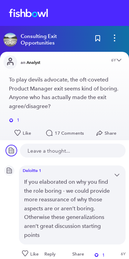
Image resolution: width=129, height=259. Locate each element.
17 (66, 133)
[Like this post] (23, 133)
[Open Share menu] (108, 133)
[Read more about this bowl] (45, 40)
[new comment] (73, 150)
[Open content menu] (119, 60)
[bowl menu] (114, 40)
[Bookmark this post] (97, 40)
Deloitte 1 (32, 170)
